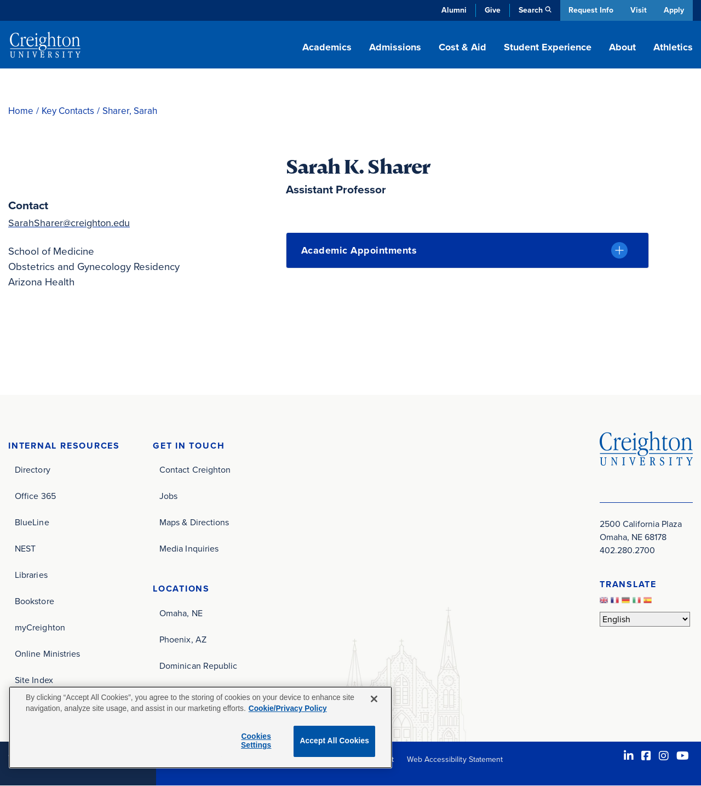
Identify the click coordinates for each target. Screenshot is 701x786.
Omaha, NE (181, 613)
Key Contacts (68, 111)
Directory (32, 470)
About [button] (622, 47)
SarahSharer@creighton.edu (71, 222)
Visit (637, 10)
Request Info (588, 10)
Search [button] (528, 10)
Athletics (673, 47)
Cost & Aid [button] (462, 47)
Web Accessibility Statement (455, 760)
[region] (200, 727)
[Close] (374, 699)
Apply (674, 10)
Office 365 (35, 496)
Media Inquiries (189, 549)
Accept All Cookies (334, 741)
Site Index (34, 680)
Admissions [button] (395, 47)
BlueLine (32, 523)
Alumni (451, 10)
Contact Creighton (195, 470)
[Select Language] (645, 619)
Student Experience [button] (547, 47)
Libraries (31, 575)
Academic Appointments (359, 250)
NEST (25, 549)
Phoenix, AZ (182, 640)
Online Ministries (47, 654)
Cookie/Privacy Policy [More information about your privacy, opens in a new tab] (288, 708)
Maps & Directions (194, 523)
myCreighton (40, 628)
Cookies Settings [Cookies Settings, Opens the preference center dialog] (256, 741)
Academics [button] (327, 47)
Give (490, 10)
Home (20, 111)
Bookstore (34, 601)
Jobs (168, 496)
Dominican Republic (198, 666)
